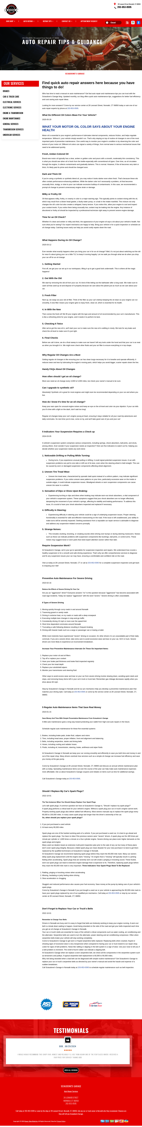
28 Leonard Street (39, 38)
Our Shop (9, 21)
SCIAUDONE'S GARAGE (75, 83)
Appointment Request (89, 21)
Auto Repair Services (71, 1102)
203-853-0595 (124, 7)
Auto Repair (28, 21)
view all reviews (71, 1080)
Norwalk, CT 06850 (52, 38)
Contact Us (66, 21)
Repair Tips (47, 21)
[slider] (68, 1060)
